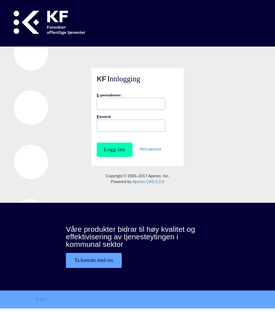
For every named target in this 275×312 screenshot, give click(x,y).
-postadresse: (109, 95)
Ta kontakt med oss (93, 260)
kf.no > (41, 299)
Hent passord (150, 149)
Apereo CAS (148, 181)
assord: (104, 116)
